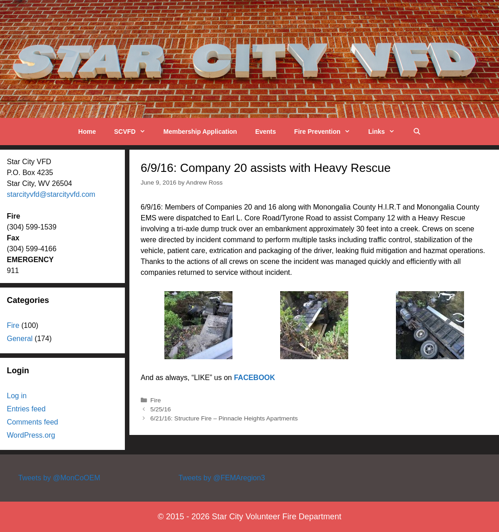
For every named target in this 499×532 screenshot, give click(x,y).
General (20, 338)
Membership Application (200, 131)
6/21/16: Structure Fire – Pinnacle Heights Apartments (224, 418)
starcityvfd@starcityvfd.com (51, 194)
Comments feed (32, 422)
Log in (17, 396)
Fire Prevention (326, 131)
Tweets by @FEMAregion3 (221, 478)
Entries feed (26, 409)
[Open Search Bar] (417, 131)
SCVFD (134, 131)
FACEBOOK (254, 377)
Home (87, 131)
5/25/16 (160, 409)
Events (265, 131)
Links (386, 131)
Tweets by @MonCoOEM (59, 478)
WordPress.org (31, 435)
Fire (155, 400)
